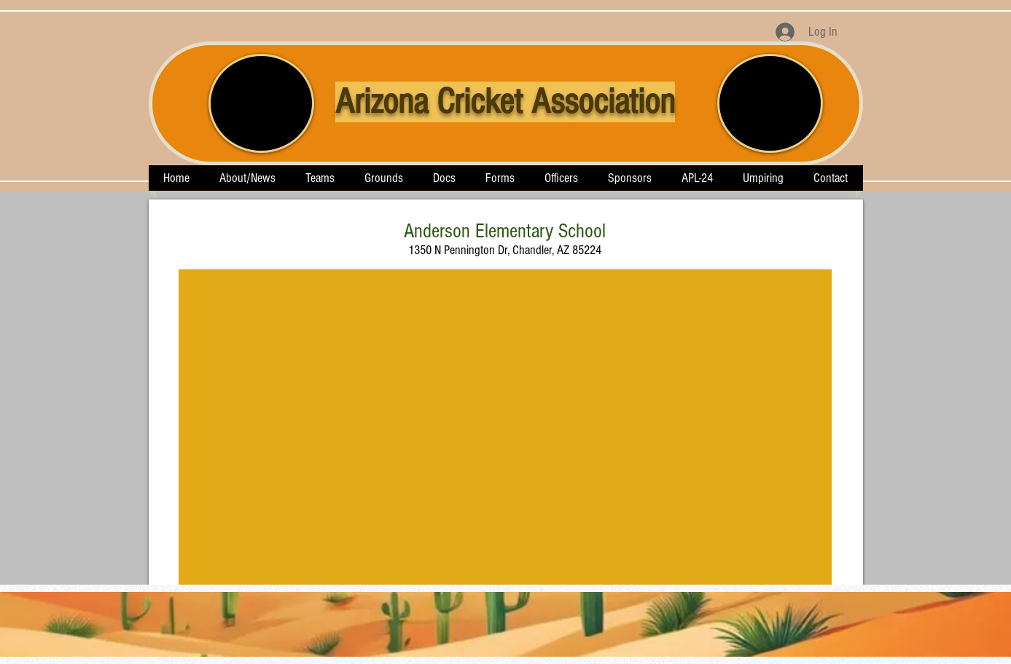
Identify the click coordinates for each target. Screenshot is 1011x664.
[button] (320, 178)
